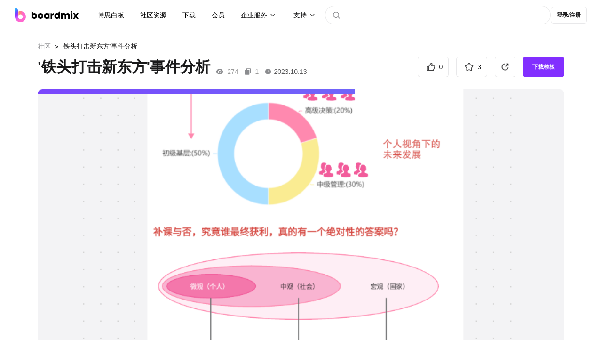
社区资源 (153, 15)
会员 (218, 15)
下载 (189, 15)
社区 (44, 46)
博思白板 (111, 15)
